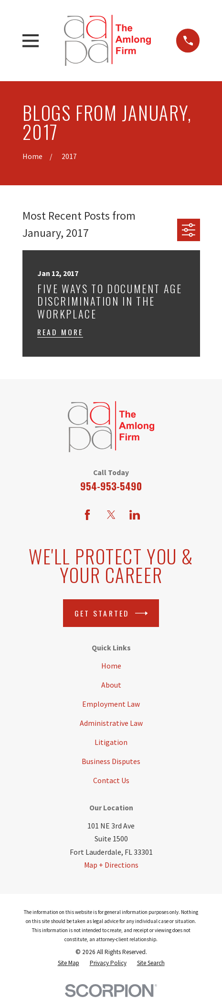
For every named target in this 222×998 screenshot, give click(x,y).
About (111, 685)
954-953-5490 (111, 485)
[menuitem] (68, 963)
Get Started (111, 613)
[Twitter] (111, 515)
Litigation (111, 742)
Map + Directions (111, 865)
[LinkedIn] (134, 515)
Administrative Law (111, 723)
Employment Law (111, 704)
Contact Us (111, 780)
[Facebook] (87, 515)
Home (111, 665)
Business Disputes (111, 761)
